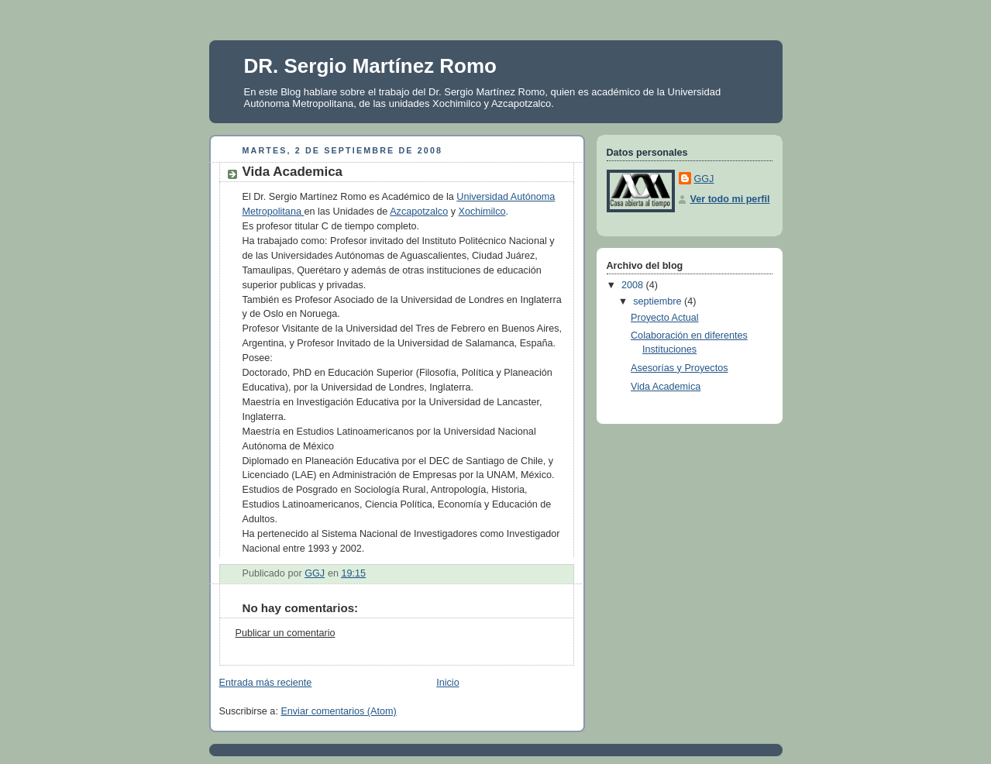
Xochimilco (481, 211)
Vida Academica (665, 386)
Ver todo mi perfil (730, 199)
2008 (633, 285)
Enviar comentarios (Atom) (338, 711)
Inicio (447, 682)
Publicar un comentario (285, 633)
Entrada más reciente (265, 682)
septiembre (658, 301)
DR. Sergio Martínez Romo (370, 65)
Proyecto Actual (665, 317)
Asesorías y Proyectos (679, 368)
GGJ (704, 179)
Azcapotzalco (419, 211)
